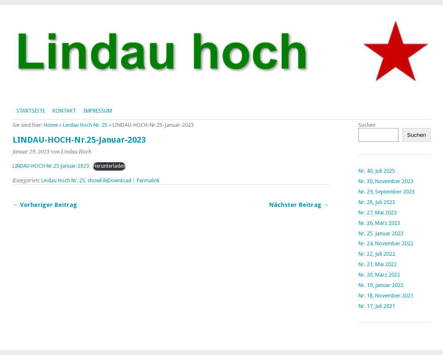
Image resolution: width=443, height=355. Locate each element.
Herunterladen (109, 166)
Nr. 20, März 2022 (379, 275)
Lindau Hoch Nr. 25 (85, 125)
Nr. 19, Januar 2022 (380, 285)
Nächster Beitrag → (299, 204)
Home (51, 125)
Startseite (30, 111)
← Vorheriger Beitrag (45, 204)
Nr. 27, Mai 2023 (377, 212)
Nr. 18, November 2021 (385, 295)
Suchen (366, 125)
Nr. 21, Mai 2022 (377, 264)
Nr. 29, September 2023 (386, 192)
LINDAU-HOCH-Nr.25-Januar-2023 (51, 166)
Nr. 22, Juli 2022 (376, 254)
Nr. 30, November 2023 (385, 181)
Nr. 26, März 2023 (379, 223)
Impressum (97, 111)
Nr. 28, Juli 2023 (376, 202)
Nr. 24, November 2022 (385, 243)
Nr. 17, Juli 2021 (376, 306)
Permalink (148, 181)
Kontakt (64, 111)
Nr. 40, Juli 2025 (376, 171)
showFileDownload (109, 181)
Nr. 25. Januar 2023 (380, 233)
